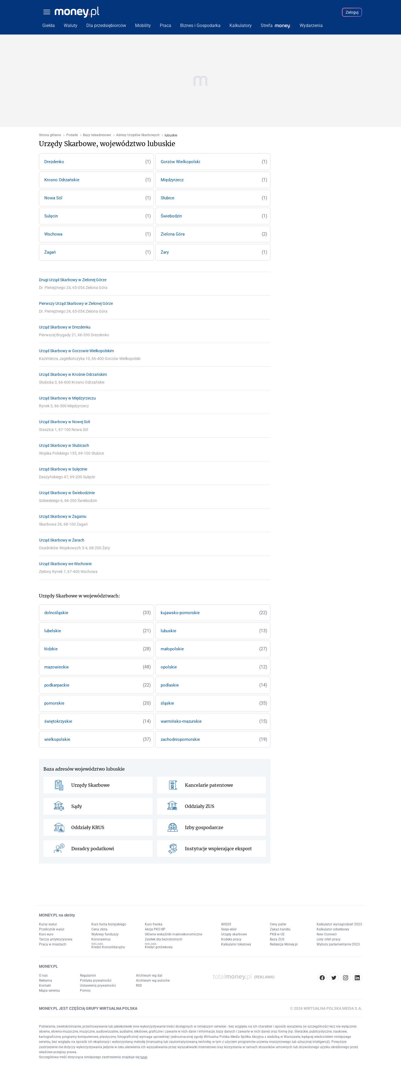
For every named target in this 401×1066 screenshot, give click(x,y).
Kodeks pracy (231, 939)
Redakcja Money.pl (284, 944)
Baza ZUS (277, 939)
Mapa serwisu (49, 991)
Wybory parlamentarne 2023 (338, 944)
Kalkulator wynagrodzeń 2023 (339, 924)
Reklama (45, 980)
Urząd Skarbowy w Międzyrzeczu (67, 398)
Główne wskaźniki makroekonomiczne (173, 934)
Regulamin (88, 975)
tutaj (143, 1057)
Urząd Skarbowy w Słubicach (64, 445)
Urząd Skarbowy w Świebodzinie (67, 493)
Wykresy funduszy (105, 934)
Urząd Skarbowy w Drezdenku (65, 327)
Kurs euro (46, 934)
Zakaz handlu (280, 929)
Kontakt (45, 985)
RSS (139, 985)
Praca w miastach (52, 944)
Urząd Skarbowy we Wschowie (65, 564)
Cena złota (99, 929)
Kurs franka (153, 924)
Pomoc (85, 991)
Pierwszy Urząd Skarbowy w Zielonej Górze (76, 303)
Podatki (72, 135)
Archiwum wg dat (149, 975)
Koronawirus (101, 939)
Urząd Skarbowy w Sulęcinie (63, 469)
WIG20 (226, 924)
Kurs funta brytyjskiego (108, 924)
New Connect (327, 934)
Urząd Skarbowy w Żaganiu (62, 516)
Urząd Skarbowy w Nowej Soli (64, 422)
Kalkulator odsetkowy (333, 929)
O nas (43, 975)
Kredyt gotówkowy (159, 947)
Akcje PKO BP (155, 929)
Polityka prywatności (95, 980)
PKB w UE (277, 934)
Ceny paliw (278, 924)
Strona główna (50, 135)
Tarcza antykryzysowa (55, 939)
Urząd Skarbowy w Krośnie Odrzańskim (73, 374)
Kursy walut (48, 924)
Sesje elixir (229, 929)
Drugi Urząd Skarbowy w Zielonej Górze (72, 280)
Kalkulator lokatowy (236, 944)
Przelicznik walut (51, 929)
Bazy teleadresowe (97, 135)
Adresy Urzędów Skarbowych (138, 135)
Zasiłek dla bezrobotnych (163, 939)
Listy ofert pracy (329, 939)
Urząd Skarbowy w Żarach (61, 540)
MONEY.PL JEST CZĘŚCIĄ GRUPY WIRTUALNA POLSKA (88, 1008)
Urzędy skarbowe (234, 934)
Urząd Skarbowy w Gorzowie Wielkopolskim (76, 351)
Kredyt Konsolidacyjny (108, 947)
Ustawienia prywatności (98, 985)
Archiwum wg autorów (153, 980)
